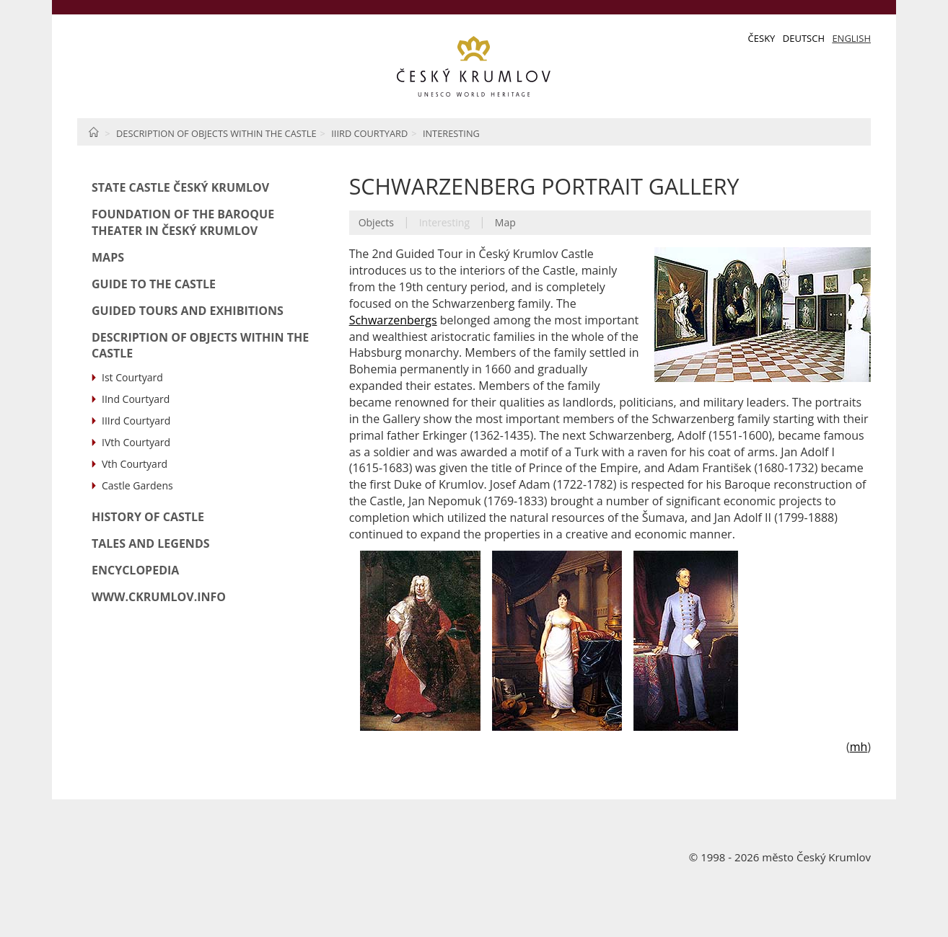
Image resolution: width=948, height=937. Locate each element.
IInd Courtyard (136, 399)
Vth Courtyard (134, 464)
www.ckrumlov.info (159, 597)
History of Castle (148, 517)
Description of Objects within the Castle (216, 133)
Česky (762, 38)
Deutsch (804, 38)
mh (859, 747)
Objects (376, 222)
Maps (108, 257)
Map (505, 222)
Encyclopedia (135, 570)
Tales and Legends (151, 543)
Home (93, 132)
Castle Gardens (137, 485)
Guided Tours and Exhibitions (188, 311)
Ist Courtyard (132, 377)
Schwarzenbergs (393, 320)
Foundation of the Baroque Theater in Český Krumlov (183, 222)
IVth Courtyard (136, 442)
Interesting (451, 133)
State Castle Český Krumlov (180, 187)
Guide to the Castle (154, 284)
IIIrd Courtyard (369, 133)
